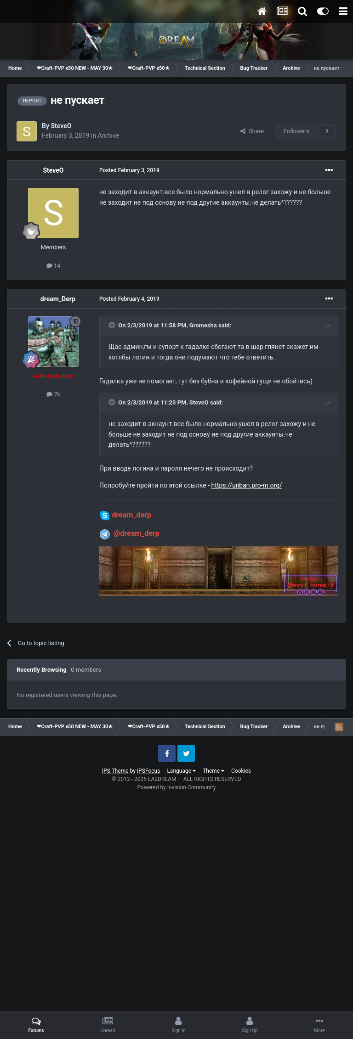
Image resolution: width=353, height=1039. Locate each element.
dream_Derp (57, 299)
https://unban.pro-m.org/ (246, 485)
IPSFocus (148, 771)
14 (53, 265)
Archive (108, 135)
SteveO (61, 125)
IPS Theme (115, 771)
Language (181, 771)
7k (53, 394)
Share (252, 131)
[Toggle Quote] (112, 325)
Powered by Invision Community (176, 787)
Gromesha (203, 325)
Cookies (241, 771)
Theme (213, 771)
